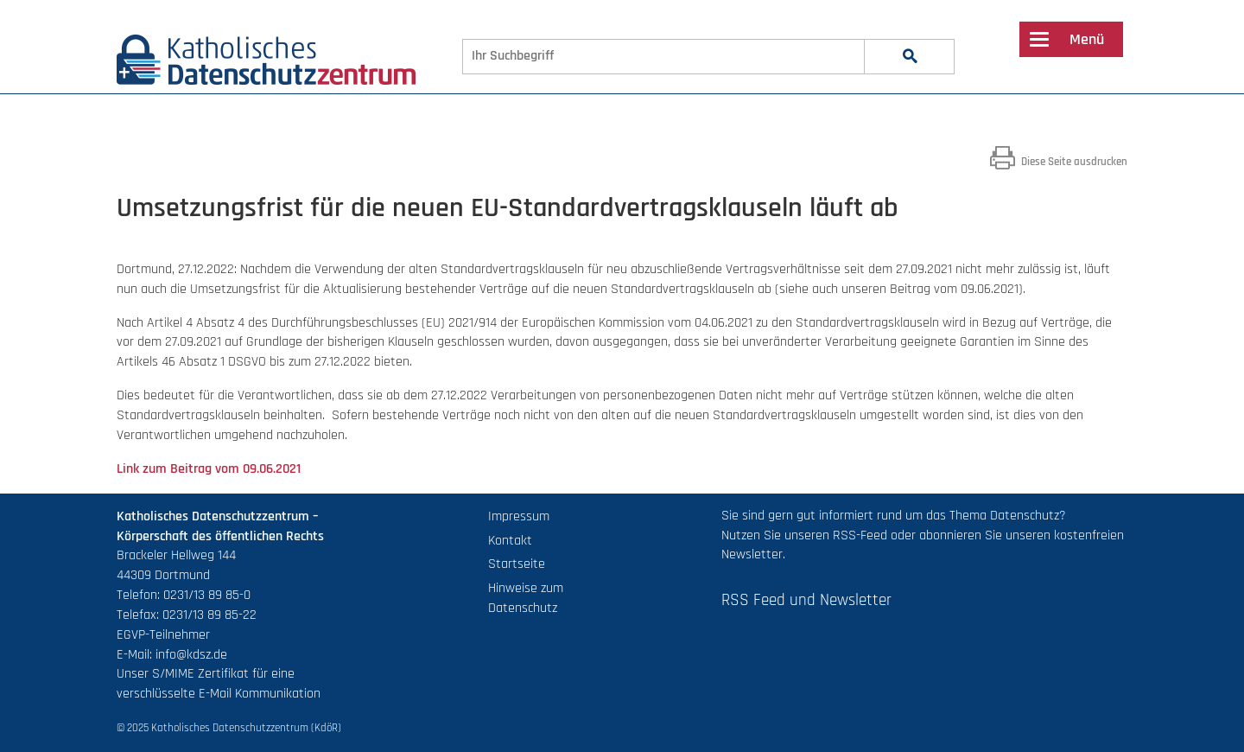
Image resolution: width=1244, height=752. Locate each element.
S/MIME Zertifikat (200, 674)
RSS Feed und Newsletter (806, 600)
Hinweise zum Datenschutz (525, 598)
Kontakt (510, 541)
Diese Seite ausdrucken (1058, 162)
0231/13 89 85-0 (207, 595)
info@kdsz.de (191, 655)
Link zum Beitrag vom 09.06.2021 (209, 469)
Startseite (516, 564)
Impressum (518, 516)
